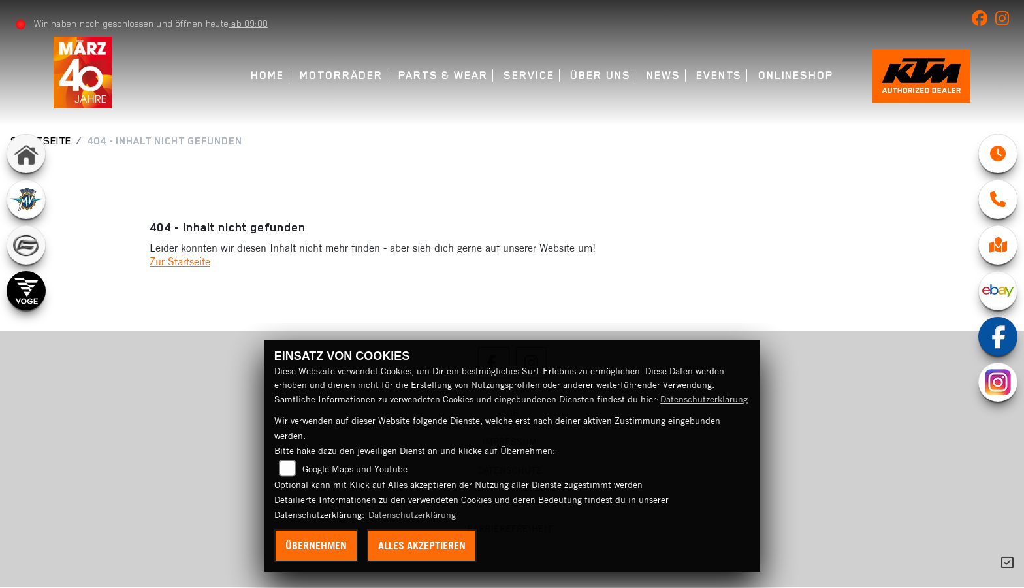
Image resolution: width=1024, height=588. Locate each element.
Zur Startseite (180, 261)
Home (267, 75)
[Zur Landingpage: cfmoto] (26, 245)
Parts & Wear (443, 75)
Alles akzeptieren (422, 545)
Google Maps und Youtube (355, 469)
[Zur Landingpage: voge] (26, 290)
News (663, 75)
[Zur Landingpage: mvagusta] (26, 199)
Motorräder (341, 75)
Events (719, 75)
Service (529, 75)
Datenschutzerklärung (704, 399)
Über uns (600, 75)
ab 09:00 (248, 23)
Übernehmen (316, 545)
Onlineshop (795, 75)
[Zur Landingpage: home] (26, 153)
